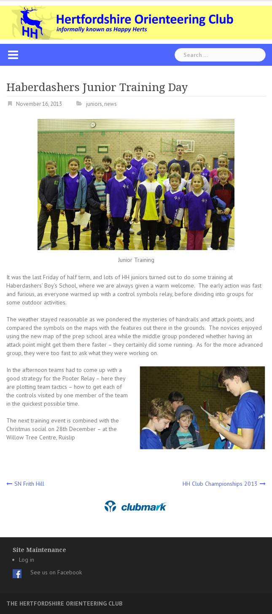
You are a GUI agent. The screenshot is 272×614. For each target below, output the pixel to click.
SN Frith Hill (29, 483)
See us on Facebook (56, 572)
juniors (94, 104)
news (110, 104)
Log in (26, 559)
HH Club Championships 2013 (220, 483)
